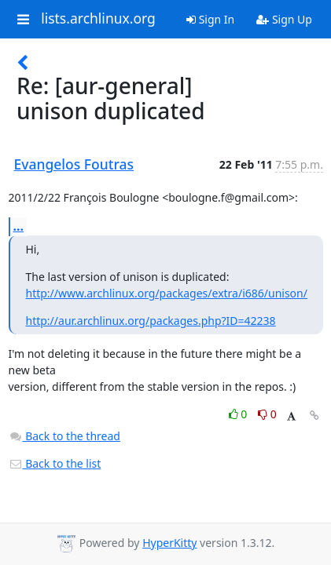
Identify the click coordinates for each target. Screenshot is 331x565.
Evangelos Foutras (74, 164)
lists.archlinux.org (98, 18)
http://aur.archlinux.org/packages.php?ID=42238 (151, 320)
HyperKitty (169, 542)
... (18, 226)
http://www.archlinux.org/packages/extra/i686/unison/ (166, 293)
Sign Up (284, 19)
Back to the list (55, 463)
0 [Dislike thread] (267, 413)
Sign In (210, 19)
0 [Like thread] (239, 413)
